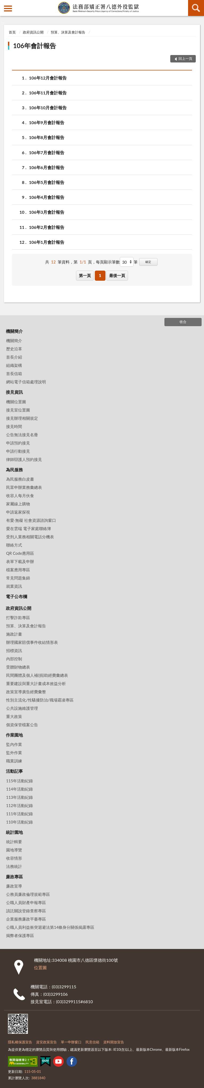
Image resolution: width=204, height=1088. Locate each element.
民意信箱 (92, 1042)
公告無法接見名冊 (22, 434)
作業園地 (14, 734)
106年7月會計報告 (46, 152)
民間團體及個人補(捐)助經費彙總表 (37, 675)
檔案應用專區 (18, 569)
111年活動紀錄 (19, 813)
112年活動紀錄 (19, 805)
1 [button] (100, 275)
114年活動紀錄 (19, 789)
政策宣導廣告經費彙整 (26, 691)
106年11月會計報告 (48, 93)
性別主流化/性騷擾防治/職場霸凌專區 (40, 700)
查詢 (196, 8)
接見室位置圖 (18, 410)
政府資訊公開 (33, 32)
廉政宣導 (14, 886)
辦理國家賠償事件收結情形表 (32, 642)
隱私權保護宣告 (20, 1042)
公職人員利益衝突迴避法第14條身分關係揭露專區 (50, 927)
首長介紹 (14, 357)
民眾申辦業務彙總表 (24, 487)
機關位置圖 (16, 401)
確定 (148, 261)
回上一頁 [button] (185, 58)
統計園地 (14, 832)
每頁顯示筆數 (108, 261)
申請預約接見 (18, 442)
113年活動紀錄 (19, 797)
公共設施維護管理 (22, 708)
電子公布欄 (16, 596)
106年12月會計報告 (48, 78)
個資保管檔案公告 (22, 724)
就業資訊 (14, 586)
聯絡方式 (14, 545)
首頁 (12, 32)
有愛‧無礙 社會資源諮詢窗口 (31, 520)
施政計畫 (14, 634)
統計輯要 (14, 841)
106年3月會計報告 (46, 212)
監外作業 (14, 752)
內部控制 (14, 658)
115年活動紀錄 (19, 780)
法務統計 (14, 866)
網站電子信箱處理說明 (26, 381)
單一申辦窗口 (71, 1042)
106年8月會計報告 (46, 137)
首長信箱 (14, 373)
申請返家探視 (18, 512)
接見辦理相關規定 (22, 418)
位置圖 (40, 967)
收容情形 (14, 858)
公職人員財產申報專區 (26, 902)
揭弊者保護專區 (20, 935)
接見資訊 (14, 391)
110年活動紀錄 (19, 822)
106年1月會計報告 (46, 242)
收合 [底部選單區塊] (183, 322)
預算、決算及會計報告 (68, 32)
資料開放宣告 (113, 1042)
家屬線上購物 (18, 503)
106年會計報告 (34, 45)
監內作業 (14, 744)
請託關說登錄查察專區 (26, 910)
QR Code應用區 (20, 553)
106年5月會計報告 (46, 182)
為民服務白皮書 (20, 479)
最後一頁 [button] (117, 275)
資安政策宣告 (46, 1042)
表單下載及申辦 (20, 561)
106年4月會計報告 (46, 197)
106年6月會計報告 (46, 167)
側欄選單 (8, 8)
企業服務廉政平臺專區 (26, 919)
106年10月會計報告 (48, 107)
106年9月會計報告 (46, 122)
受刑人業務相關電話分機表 (30, 536)
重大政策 (14, 716)
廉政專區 (14, 876)
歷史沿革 (14, 348)
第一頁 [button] (85, 275)
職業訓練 (14, 760)
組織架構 (14, 365)
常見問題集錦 (18, 577)
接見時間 (14, 426)
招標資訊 (14, 650)
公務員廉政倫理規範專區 (28, 894)
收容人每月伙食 (20, 495)
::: (4, 4)
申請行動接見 (18, 451)
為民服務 (14, 469)
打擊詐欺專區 (18, 617)
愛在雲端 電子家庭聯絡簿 (28, 528)
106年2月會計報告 (46, 227)
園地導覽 (14, 849)
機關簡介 (14, 331)
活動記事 (14, 771)
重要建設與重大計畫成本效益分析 (36, 683)
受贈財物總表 (18, 667)
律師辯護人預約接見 (24, 459)
